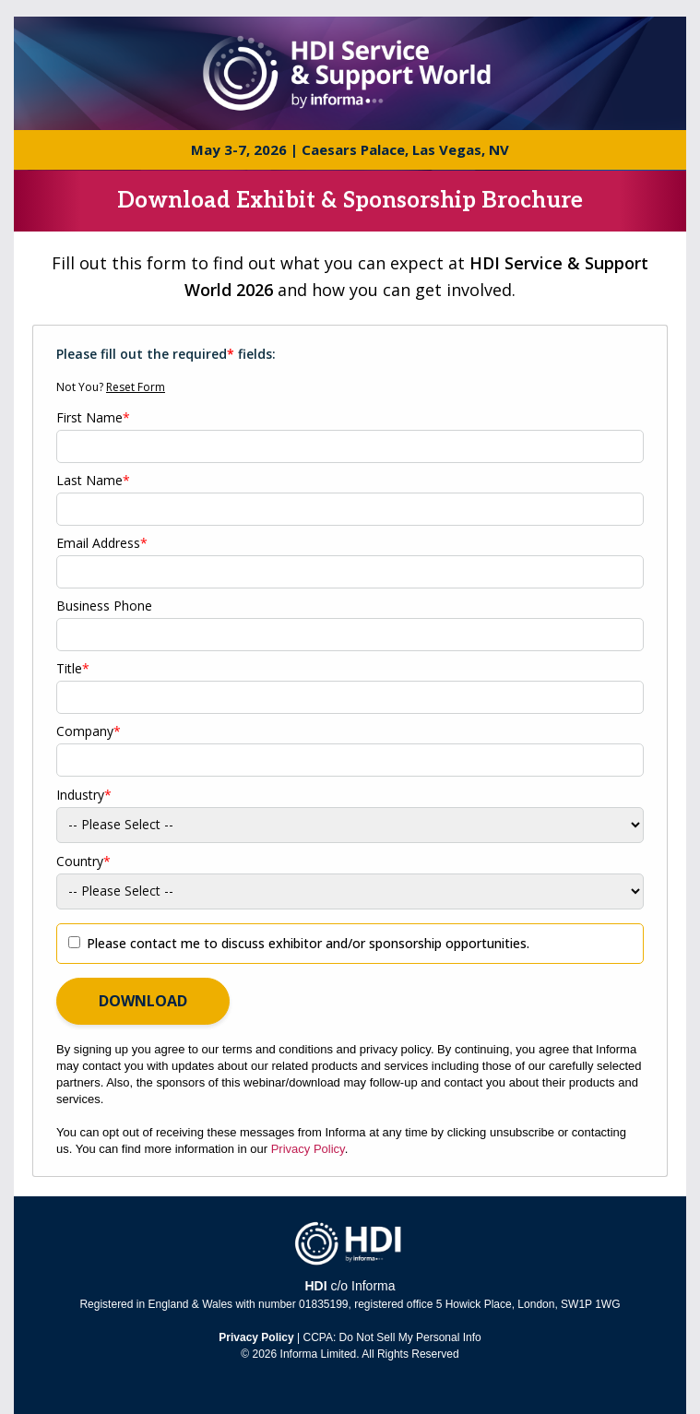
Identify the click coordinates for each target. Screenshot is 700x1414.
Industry (84, 795)
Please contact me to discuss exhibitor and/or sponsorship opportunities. (308, 943)
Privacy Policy (308, 1149)
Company (88, 731)
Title (72, 668)
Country (83, 861)
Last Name (93, 480)
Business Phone (104, 606)
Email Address (102, 543)
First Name (93, 418)
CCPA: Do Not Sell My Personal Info (392, 1337)
